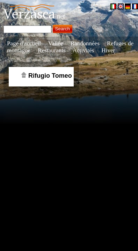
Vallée (55, 43)
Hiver (108, 50)
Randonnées (85, 43)
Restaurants (51, 50)
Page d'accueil (24, 43)
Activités (83, 50)
